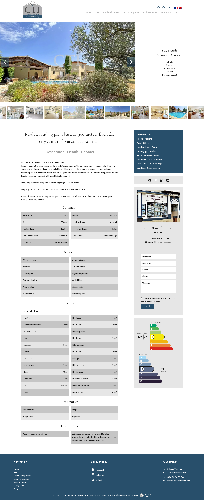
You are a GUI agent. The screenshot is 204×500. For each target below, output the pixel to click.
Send (147, 306)
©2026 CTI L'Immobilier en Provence (69, 495)
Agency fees (108, 495)
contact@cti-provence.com (160, 242)
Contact (87, 152)
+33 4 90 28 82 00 (160, 238)
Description (55, 152)
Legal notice (94, 495)
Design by (144, 495)
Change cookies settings (127, 495)
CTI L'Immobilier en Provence (158, 230)
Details (72, 152)
